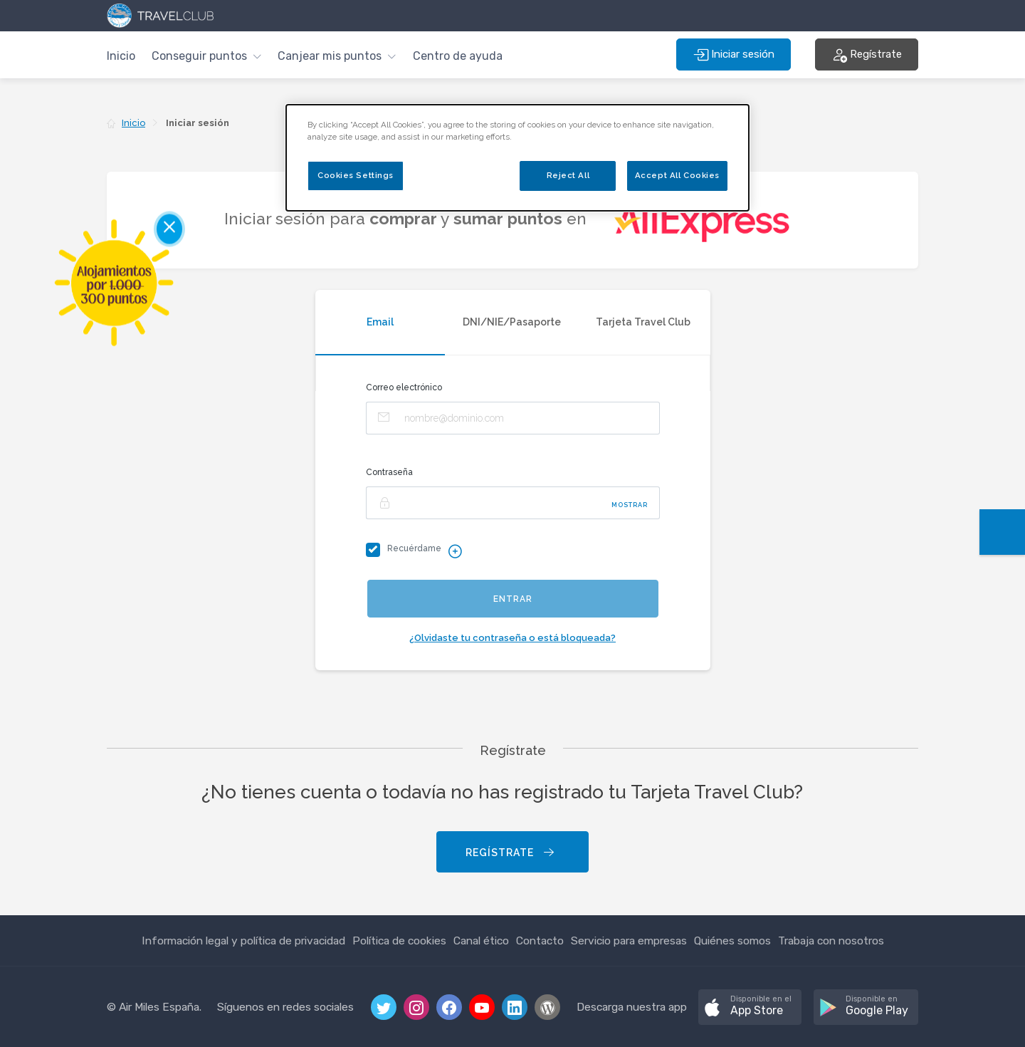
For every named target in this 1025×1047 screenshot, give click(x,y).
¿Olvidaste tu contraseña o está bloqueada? (512, 637)
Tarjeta (643, 322)
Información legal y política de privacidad (243, 940)
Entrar (512, 599)
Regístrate (511, 853)
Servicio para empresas (629, 940)
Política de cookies (399, 940)
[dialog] (517, 158)
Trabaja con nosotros (831, 940)
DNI (512, 322)
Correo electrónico (404, 387)
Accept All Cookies (677, 175)
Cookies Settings (355, 175)
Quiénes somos (732, 940)
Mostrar (629, 505)
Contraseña (389, 472)
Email (380, 322)
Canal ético (481, 940)
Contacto (540, 940)
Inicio (121, 56)
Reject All (568, 175)
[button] (206, 54)
